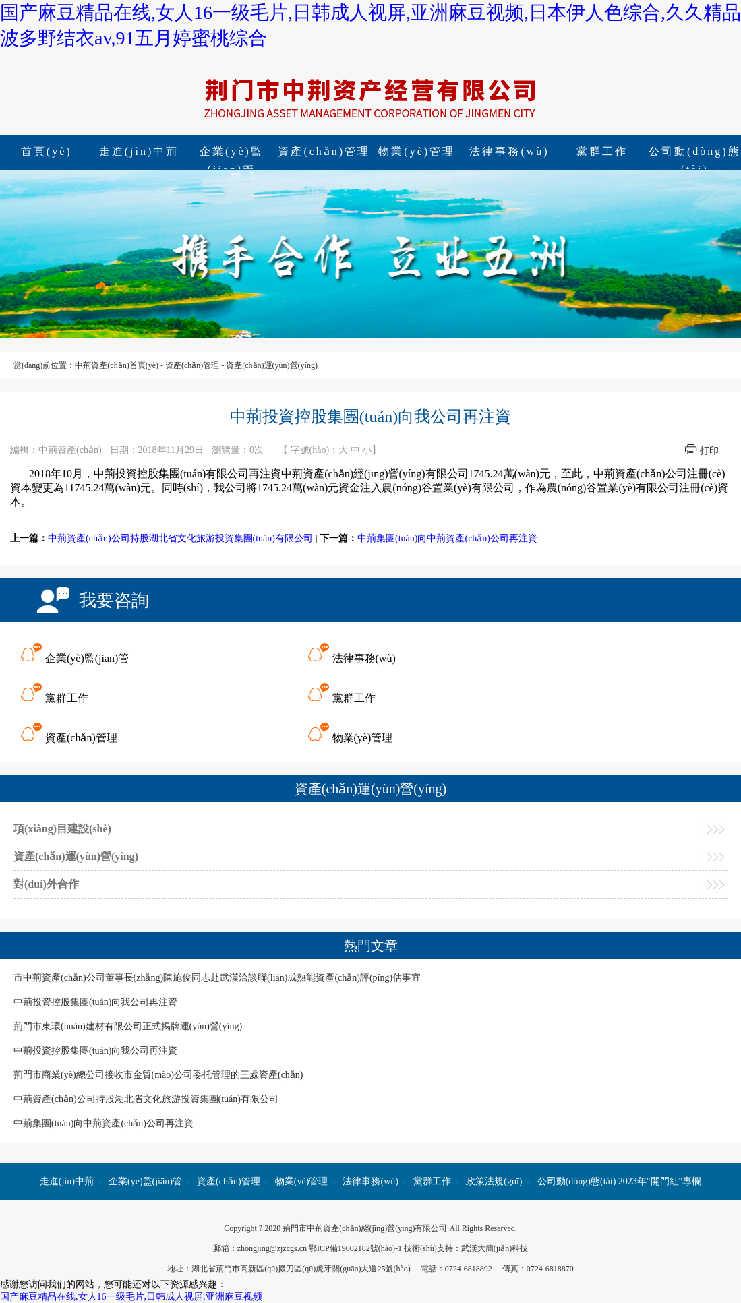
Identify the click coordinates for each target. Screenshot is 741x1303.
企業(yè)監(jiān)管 (232, 153)
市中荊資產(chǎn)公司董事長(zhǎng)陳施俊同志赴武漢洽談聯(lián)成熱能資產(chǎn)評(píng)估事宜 (217, 978)
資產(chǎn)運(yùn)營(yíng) (272, 365)
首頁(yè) (46, 151)
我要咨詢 (114, 600)
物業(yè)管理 (416, 151)
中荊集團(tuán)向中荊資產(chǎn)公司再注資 (447, 538)
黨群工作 (602, 151)
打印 (709, 451)
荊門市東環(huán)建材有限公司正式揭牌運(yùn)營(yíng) (127, 1026)
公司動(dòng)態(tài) (576, 1181)
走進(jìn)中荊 (139, 151)
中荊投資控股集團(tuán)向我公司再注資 (95, 1002)
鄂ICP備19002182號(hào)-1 (355, 1248)
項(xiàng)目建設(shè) (62, 829)
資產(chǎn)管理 (324, 151)
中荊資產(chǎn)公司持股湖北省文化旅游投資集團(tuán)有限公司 (180, 538)
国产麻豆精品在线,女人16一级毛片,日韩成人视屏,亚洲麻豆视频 (131, 1297)
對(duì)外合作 (46, 884)
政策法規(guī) (494, 1181)
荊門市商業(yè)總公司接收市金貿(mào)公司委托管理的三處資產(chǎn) (158, 1075)
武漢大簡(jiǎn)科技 (495, 1248)
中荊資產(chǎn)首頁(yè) (116, 365)
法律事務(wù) (509, 151)
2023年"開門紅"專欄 (659, 1181)
